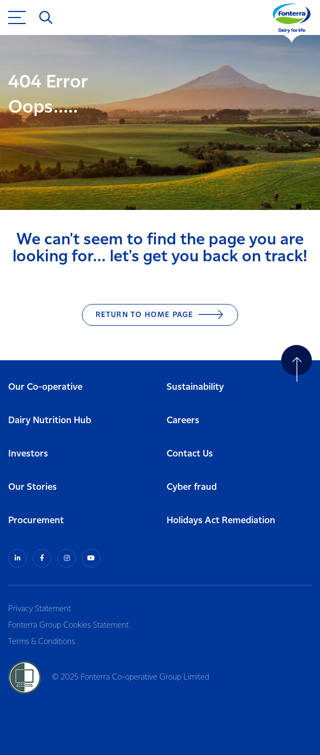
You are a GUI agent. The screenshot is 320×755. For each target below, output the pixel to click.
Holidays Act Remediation (221, 520)
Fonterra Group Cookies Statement (68, 625)
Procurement (36, 520)
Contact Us (190, 454)
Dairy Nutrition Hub (49, 420)
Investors (28, 454)
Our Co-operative (45, 387)
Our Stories (32, 487)
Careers (183, 420)
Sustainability (195, 387)
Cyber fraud (192, 487)
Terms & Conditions (41, 642)
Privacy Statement (39, 609)
